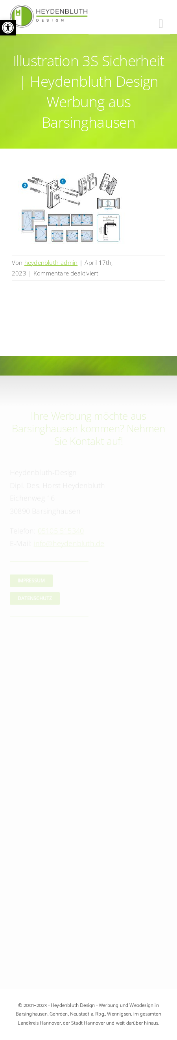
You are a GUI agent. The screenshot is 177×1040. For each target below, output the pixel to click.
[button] (8, 27)
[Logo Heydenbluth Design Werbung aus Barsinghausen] (49, 8)
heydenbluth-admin (50, 262)
